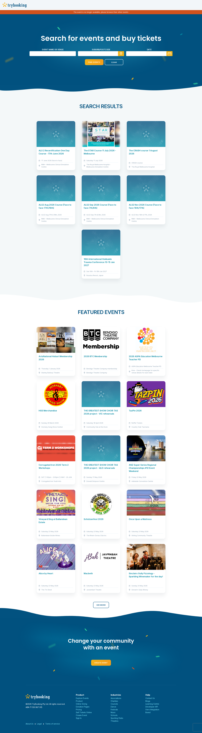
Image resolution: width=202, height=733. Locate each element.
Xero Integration (152, 709)
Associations (116, 698)
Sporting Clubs (117, 718)
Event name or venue (53, 49)
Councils (114, 704)
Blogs (147, 701)
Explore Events (82, 698)
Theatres (114, 721)
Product (79, 701)
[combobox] (101, 53)
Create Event (101, 663)
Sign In (79, 718)
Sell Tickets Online (84, 712)
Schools (114, 715)
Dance (113, 707)
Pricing (79, 709)
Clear (111, 62)
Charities (114, 701)
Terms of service (52, 724)
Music (113, 712)
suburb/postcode (101, 49)
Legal (39, 724)
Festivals (114, 709)
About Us (29, 724)
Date (149, 49)
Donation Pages (82, 707)
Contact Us (150, 698)
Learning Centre (152, 704)
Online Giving (81, 704)
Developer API (151, 707)
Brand (147, 712)
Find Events (91, 62)
